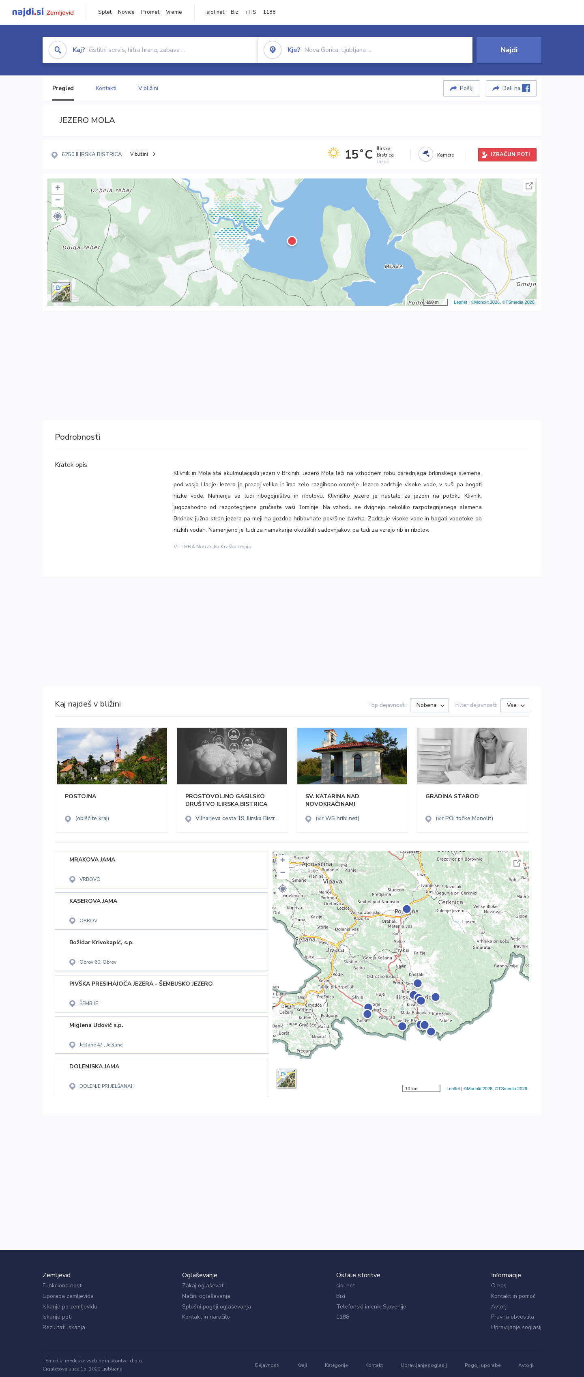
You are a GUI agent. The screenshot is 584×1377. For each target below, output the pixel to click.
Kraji (302, 1365)
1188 (269, 12)
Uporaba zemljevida (68, 1296)
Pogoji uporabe (482, 1365)
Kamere (445, 155)
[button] (58, 216)
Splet (105, 12)
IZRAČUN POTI (510, 154)
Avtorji (499, 1306)
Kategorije (336, 1365)
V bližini (148, 88)
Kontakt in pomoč (513, 1296)
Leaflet (460, 302)
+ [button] (57, 189)
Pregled (63, 88)
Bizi (235, 12)
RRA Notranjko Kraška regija (217, 546)
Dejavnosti (267, 1365)
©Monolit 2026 (485, 302)
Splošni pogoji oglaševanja (216, 1306)
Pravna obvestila (512, 1317)
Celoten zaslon (529, 186)
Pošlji (467, 88)
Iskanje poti (57, 1317)
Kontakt (374, 1365)
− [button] (57, 201)
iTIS (251, 12)
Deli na (516, 88)
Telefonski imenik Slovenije (371, 1306)
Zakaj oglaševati (203, 1285)
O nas (499, 1285)
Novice (126, 12)
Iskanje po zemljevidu (70, 1306)
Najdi (508, 50)
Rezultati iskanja (64, 1327)
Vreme (174, 12)
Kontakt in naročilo (206, 1317)
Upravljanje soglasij (516, 1327)
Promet (150, 12)
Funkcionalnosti (63, 1285)
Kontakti (106, 88)
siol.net (215, 12)
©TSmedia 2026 (518, 302)
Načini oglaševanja (206, 1296)
